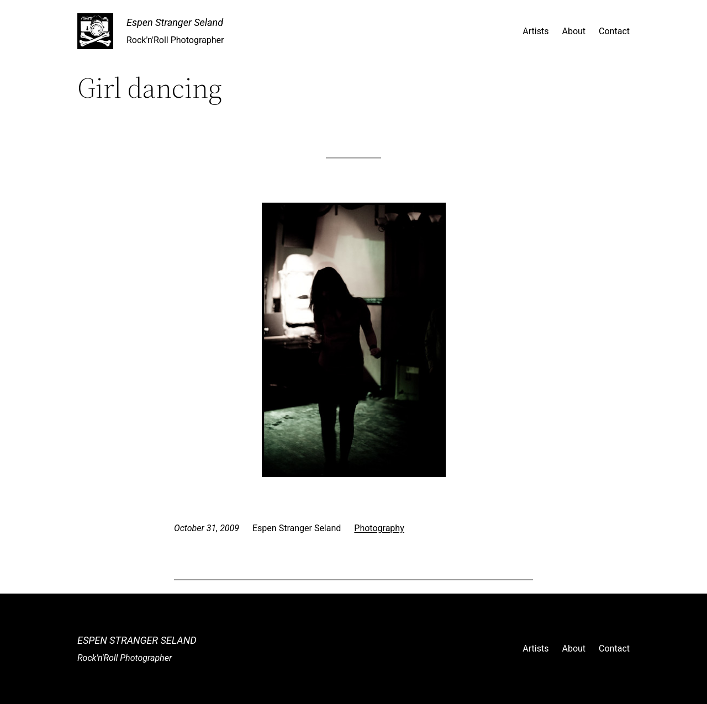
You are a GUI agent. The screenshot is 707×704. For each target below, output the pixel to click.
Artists (535, 31)
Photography (379, 528)
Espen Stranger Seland (174, 22)
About (573, 31)
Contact (614, 31)
